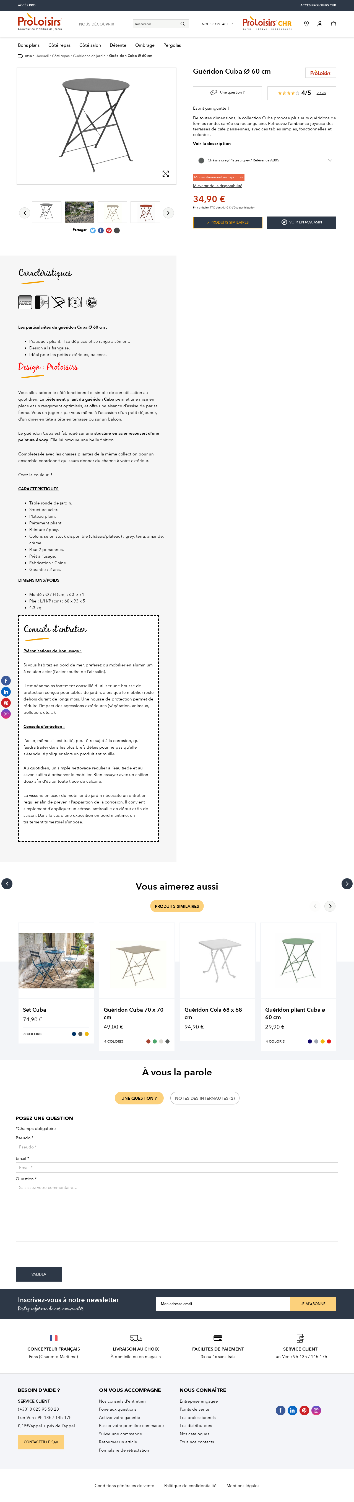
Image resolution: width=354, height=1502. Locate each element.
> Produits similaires (228, 222)
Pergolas (172, 45)
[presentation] (58, 1256)
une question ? (139, 1098)
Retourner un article (118, 1441)
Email (22, 1158)
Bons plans (29, 45)
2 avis (321, 93)
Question (26, 1179)
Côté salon (90, 45)
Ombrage (145, 45)
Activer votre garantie (119, 1417)
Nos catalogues (194, 1433)
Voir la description (212, 144)
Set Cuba (34, 1010)
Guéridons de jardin (89, 56)
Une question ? (232, 92)
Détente (118, 45)
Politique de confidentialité (190, 1485)
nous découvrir (96, 24)
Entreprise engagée (199, 1401)
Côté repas (59, 45)
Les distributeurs (196, 1425)
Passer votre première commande (131, 1425)
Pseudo (24, 1138)
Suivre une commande (120, 1433)
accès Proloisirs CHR (318, 5)
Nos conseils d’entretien (122, 1401)
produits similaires (177, 906)
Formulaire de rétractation (124, 1450)
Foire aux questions (118, 1409)
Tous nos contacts (197, 1441)
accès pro (26, 5)
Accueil (43, 56)
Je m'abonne (313, 1304)
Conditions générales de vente (124, 1485)
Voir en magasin (302, 222)
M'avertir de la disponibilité (217, 186)
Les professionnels (198, 1417)
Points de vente (194, 1409)
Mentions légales (243, 1485)
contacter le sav (41, 1442)
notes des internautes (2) (205, 1098)
